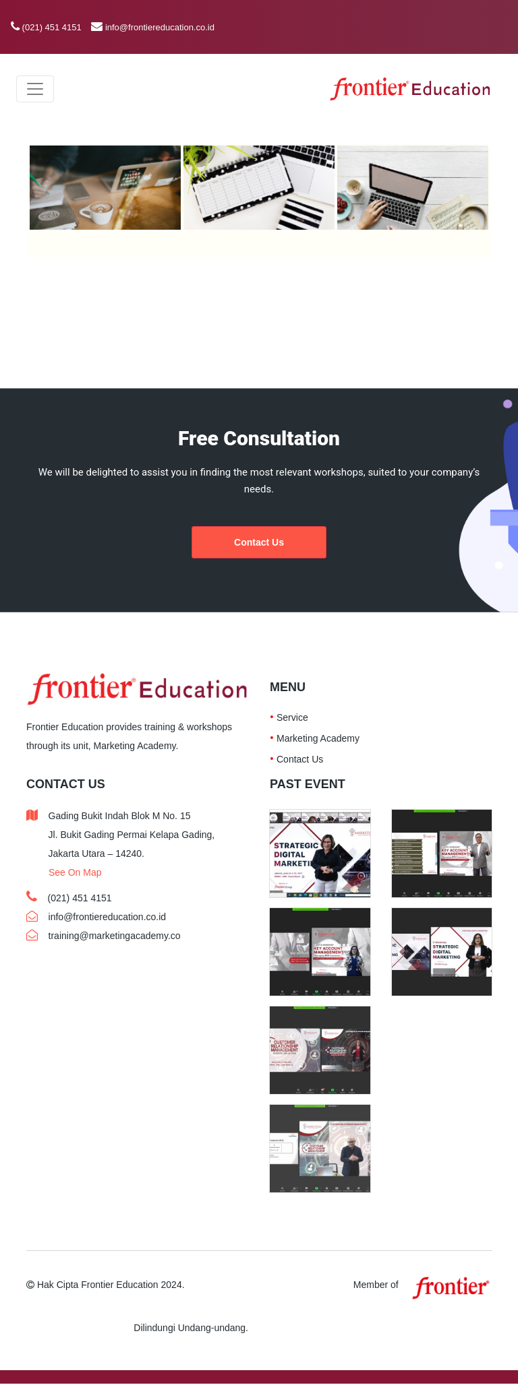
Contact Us (259, 542)
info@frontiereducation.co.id (159, 27)
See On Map (75, 872)
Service (292, 717)
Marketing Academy (318, 738)
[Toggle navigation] (35, 88)
